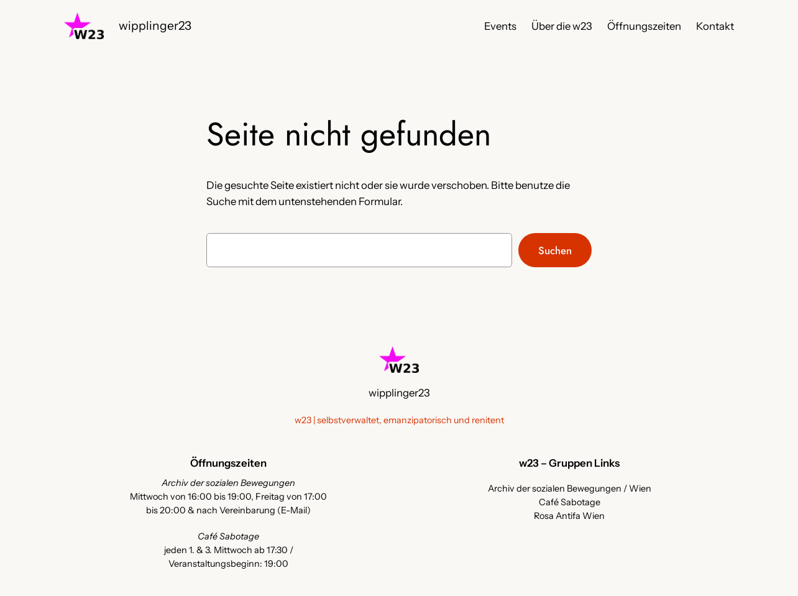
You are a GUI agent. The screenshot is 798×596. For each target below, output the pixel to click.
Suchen (555, 250)
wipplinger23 (155, 25)
